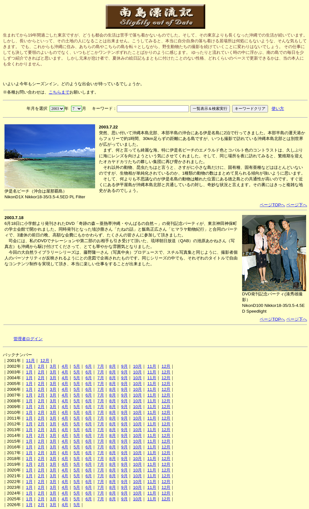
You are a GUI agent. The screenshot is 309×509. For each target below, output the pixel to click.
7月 (100, 366)
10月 (137, 366)
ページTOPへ (272, 204)
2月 (41, 366)
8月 (112, 366)
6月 (88, 366)
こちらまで (59, 92)
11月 (30, 360)
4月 (65, 366)
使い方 (278, 108)
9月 (124, 366)
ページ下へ (296, 204)
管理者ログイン (28, 338)
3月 (53, 366)
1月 (29, 366)
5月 (77, 366)
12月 (44, 360)
